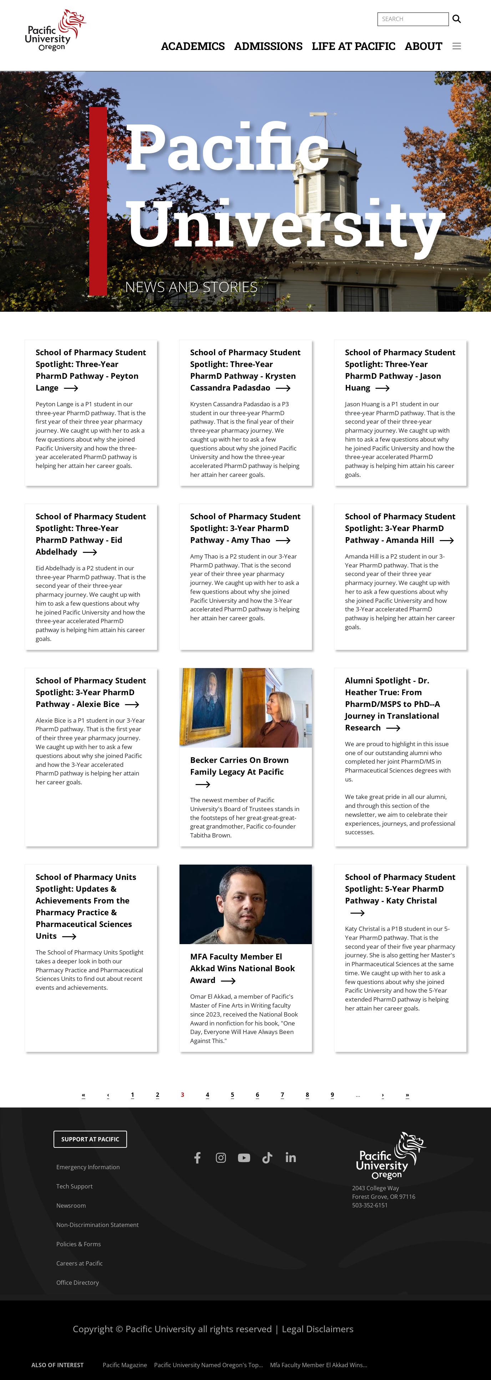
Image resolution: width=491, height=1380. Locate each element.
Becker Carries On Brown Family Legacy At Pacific (239, 765)
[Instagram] (222, 1158)
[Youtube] (245, 1158)
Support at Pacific (90, 1139)
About (423, 46)
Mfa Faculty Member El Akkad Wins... (318, 1365)
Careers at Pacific (79, 1263)
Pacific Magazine (125, 1365)
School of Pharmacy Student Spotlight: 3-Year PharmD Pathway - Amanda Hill (400, 528)
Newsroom (71, 1206)
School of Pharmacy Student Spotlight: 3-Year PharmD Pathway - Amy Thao (245, 528)
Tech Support (74, 1186)
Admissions (268, 46)
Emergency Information (88, 1167)
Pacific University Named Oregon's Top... (208, 1365)
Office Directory (77, 1283)
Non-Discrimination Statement (97, 1225)
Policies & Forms (78, 1244)
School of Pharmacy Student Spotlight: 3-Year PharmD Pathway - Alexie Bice (91, 692)
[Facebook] (199, 1158)
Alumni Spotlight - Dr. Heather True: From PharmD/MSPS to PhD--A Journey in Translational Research (392, 704)
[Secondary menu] (456, 46)
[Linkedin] (292, 1158)
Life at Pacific (353, 46)
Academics (193, 46)
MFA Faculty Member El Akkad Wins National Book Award (242, 968)
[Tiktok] (269, 1158)
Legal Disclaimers (318, 1329)
